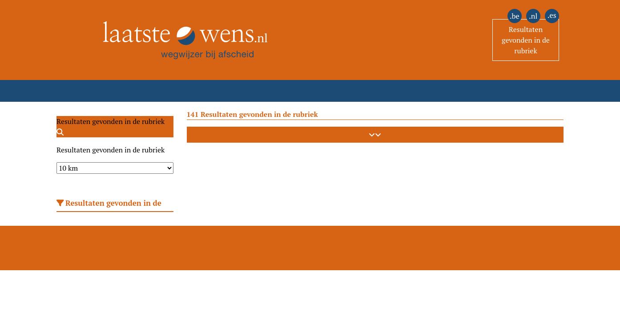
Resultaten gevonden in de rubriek (526, 40)
